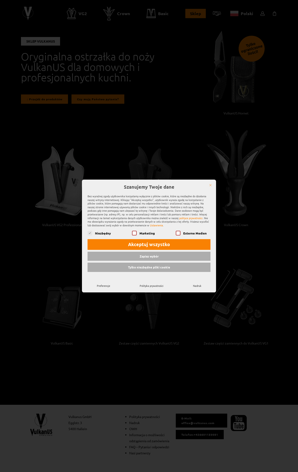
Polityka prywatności (151, 284)
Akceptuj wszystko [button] (149, 242)
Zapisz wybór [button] (149, 254)
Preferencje (103, 284)
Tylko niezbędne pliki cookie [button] (149, 265)
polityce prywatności (191, 216)
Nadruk (197, 284)
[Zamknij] (210, 183)
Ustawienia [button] (156, 223)
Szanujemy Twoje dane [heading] (149, 185)
